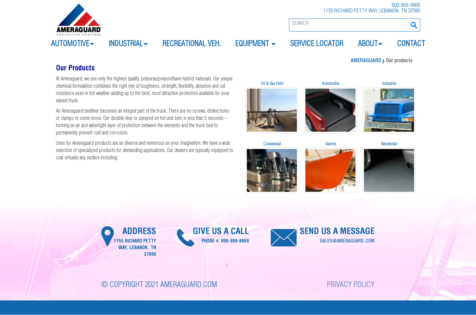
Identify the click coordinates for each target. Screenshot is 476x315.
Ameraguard (366, 61)
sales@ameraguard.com (347, 241)
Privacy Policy (351, 285)
